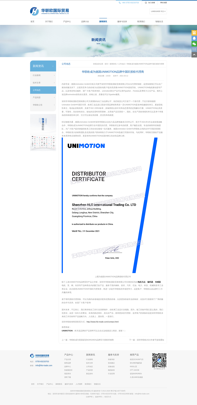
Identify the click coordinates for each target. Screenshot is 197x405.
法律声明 (89, 397)
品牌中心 (67, 366)
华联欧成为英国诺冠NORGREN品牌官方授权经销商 (91, 340)
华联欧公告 (37, 105)
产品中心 (67, 21)
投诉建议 (111, 363)
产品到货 (36, 97)
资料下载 (67, 377)
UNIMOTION (67, 331)
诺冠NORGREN (136, 374)
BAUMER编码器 (136, 363)
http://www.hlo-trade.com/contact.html (102, 322)
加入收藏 (151, 3)
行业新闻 (36, 75)
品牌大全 (85, 21)
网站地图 (163, 3)
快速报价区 (68, 370)
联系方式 (108, 397)
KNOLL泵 (133, 366)
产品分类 (67, 359)
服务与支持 (122, 21)
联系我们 (141, 21)
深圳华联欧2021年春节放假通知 (150, 340)
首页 (32, 21)
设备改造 (111, 366)
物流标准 (111, 370)
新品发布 (89, 374)
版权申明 (98, 397)
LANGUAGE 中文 (157, 11)
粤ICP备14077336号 (118, 391)
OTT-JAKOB (134, 370)
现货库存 (67, 374)
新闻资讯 (103, 21)
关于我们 (49, 21)
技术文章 (36, 83)
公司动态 (36, 90)
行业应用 (111, 374)
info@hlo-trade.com (43, 365)
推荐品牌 (67, 363)
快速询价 (111, 359)
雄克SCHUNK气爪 (137, 359)
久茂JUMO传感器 (136, 377)
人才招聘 (79, 384)
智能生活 (159, 21)
